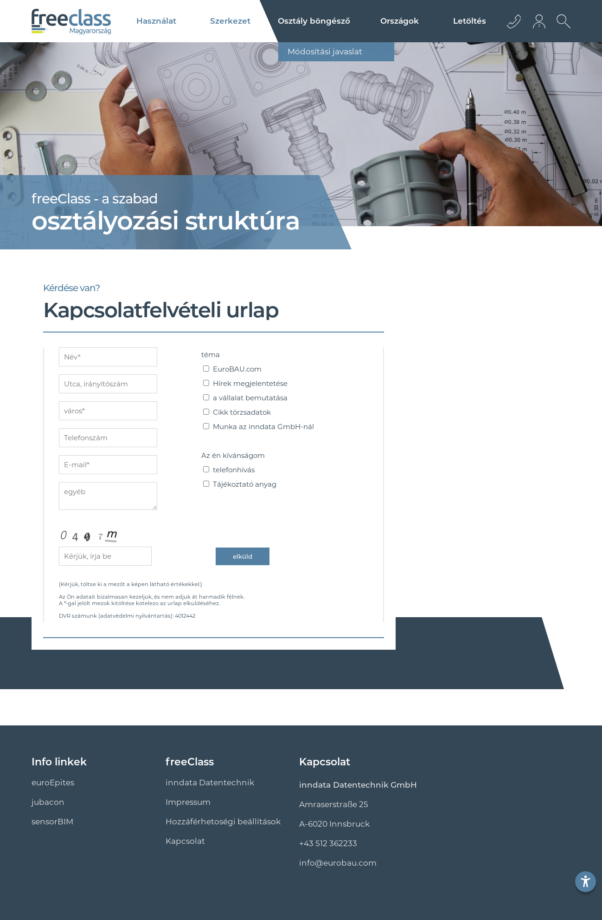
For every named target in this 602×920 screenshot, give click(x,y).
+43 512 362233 (328, 843)
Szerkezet (230, 21)
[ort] (108, 410)
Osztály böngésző (314, 21)
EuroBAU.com (237, 369)
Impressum (188, 802)
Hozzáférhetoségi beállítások (223, 821)
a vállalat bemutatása (250, 397)
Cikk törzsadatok (242, 412)
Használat (156, 21)
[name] (108, 356)
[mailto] (108, 464)
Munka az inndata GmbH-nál (263, 426)
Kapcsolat (185, 841)
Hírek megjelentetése (250, 383)
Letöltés (469, 21)
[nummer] (108, 437)
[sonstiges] (108, 496)
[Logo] (71, 21)
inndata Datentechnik (210, 782)
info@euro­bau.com (338, 863)
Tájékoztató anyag (244, 484)
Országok (399, 21)
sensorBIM (52, 821)
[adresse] (108, 383)
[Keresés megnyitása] (561, 28)
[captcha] (105, 556)
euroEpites (53, 782)
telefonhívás (234, 469)
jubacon (48, 802)
